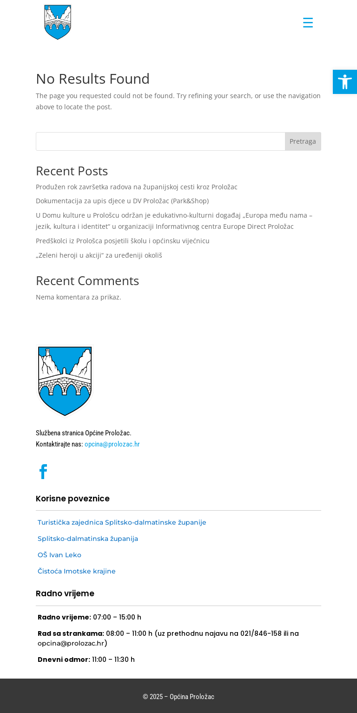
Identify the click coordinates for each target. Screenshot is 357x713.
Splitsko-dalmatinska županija (88, 538)
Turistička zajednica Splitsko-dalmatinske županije (122, 522)
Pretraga (303, 141)
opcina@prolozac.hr (111, 444)
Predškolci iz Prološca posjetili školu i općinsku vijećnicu (123, 240)
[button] (345, 82)
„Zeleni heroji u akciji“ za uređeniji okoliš (99, 255)
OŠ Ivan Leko (59, 555)
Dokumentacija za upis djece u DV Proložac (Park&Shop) (122, 200)
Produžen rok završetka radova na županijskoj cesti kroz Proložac (137, 186)
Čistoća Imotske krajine (77, 571)
